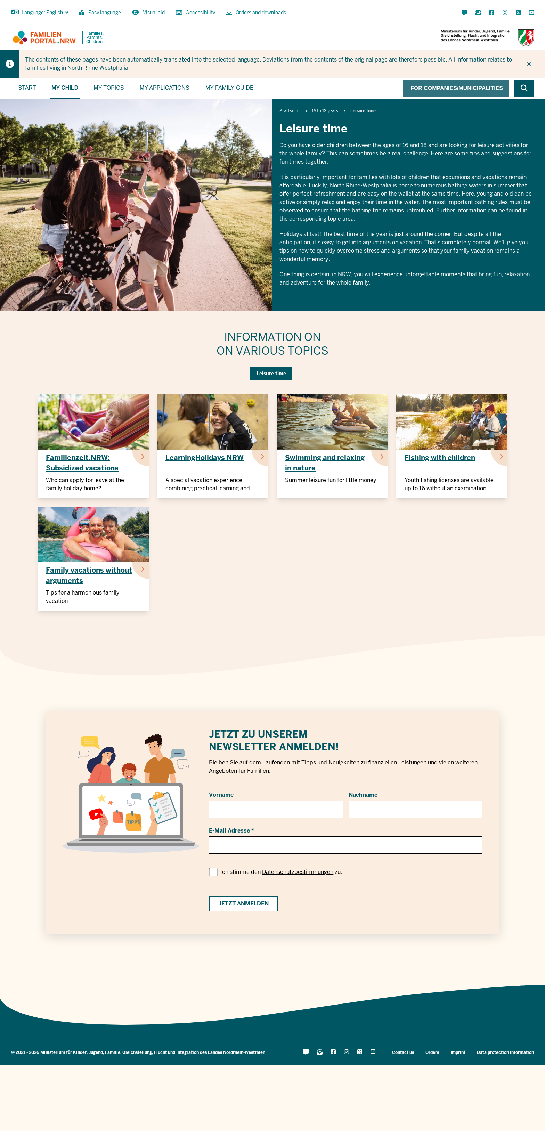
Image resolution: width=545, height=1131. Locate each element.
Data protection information (505, 1052)
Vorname (221, 794)
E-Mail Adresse (229, 830)
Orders (432, 1052)
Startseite (289, 111)
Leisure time (271, 373)
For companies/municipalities (456, 88)
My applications (164, 88)
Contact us (403, 1052)
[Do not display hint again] (529, 64)
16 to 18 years (325, 111)
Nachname (363, 794)
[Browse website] (524, 88)
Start (27, 88)
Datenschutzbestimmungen (297, 872)
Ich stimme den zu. (281, 872)
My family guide (229, 88)
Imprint (457, 1052)
